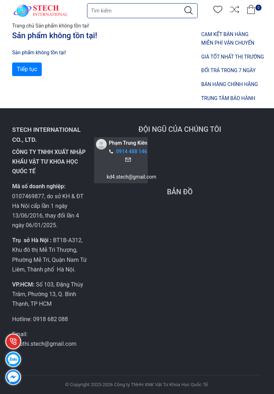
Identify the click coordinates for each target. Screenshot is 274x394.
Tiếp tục (27, 69)
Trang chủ (23, 26)
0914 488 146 (131, 151)
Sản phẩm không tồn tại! (62, 26)
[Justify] (188, 11)
